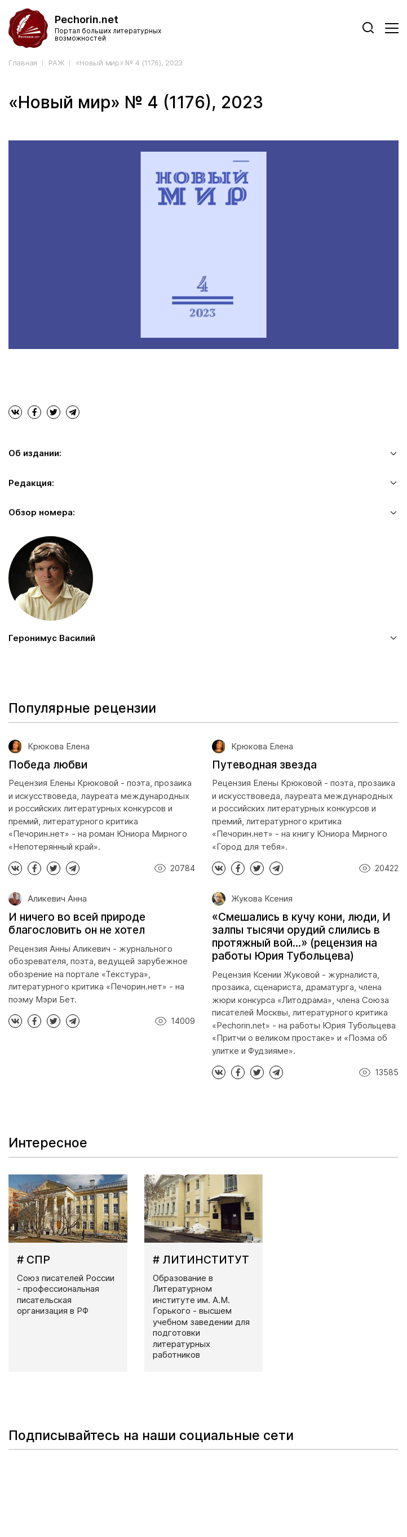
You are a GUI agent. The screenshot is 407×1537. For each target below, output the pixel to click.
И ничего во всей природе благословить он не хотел (76, 924)
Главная (22, 63)
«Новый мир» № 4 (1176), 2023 (129, 63)
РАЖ (56, 63)
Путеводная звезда (264, 764)
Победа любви (47, 764)
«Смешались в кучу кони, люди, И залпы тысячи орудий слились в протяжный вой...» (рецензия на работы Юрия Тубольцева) (301, 936)
